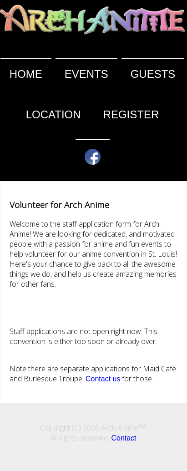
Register (131, 114)
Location (53, 114)
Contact (123, 438)
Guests (153, 74)
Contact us (103, 379)
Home (26, 74)
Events (86, 74)
